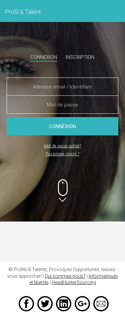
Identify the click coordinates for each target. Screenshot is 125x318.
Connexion (43, 57)
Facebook (26, 303)
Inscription (80, 57)
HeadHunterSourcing (74, 282)
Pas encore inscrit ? (62, 153)
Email (101, 303)
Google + (82, 303)
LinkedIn (63, 303)
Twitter (45, 303)
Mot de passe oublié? (62, 145)
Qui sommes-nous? (65, 276)
